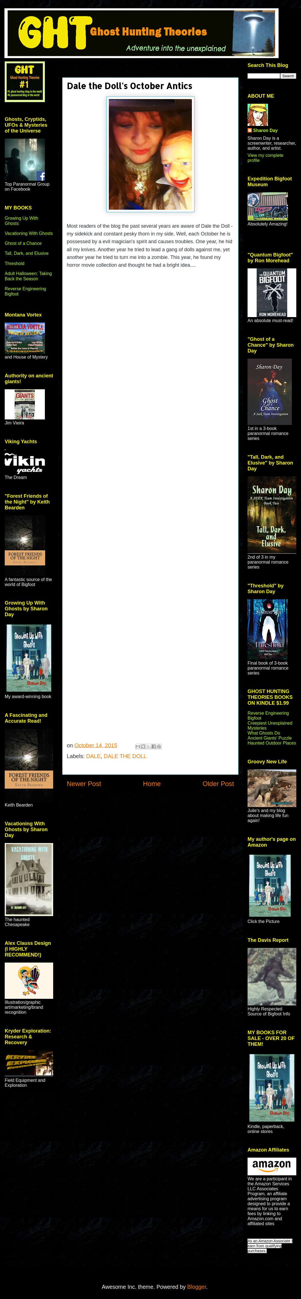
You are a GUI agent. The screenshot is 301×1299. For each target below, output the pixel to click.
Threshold (14, 263)
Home (152, 783)
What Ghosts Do (264, 733)
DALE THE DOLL (125, 756)
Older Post (218, 783)
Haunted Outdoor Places (272, 743)
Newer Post (84, 783)
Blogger (196, 1287)
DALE (93, 756)
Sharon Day (265, 130)
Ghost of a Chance (23, 243)
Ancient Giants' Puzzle (270, 738)
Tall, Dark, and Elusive (26, 253)
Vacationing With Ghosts (29, 233)
